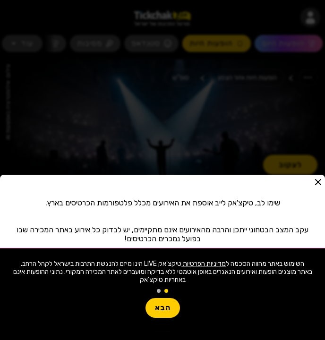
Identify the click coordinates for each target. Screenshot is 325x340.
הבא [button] (163, 307)
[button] (318, 182)
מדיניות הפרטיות (203, 264)
